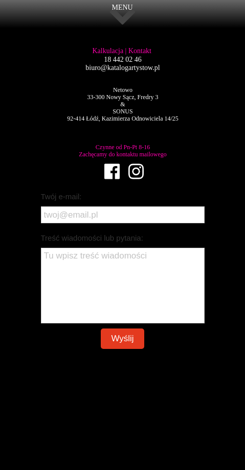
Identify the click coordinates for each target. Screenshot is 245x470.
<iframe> (122, 418)
